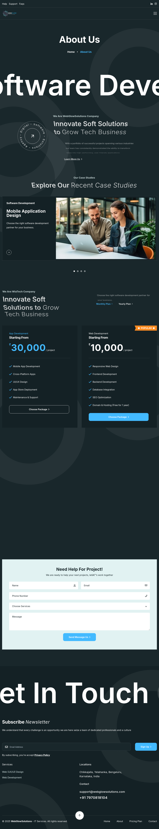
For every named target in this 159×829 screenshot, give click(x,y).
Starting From (18, 337)
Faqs (21, 3)
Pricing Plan (135, 821)
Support (13, 3)
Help (4, 3)
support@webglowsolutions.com (102, 791)
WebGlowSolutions (21, 821)
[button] (74, 271)
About (120, 821)
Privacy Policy (42, 755)
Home (107, 821)
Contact (153, 821)
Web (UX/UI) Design (13, 771)
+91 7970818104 (94, 798)
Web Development (12, 777)
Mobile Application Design (26, 213)
